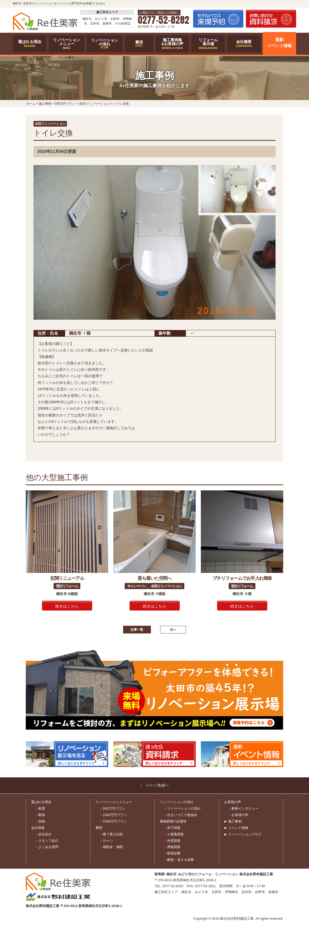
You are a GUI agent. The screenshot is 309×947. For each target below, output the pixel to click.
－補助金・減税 (111, 847)
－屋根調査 (172, 847)
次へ (173, 629)
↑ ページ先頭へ (154, 785)
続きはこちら (67, 606)
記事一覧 (137, 629)
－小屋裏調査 (174, 834)
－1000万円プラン (113, 815)
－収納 (40, 821)
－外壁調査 (172, 841)
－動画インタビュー (243, 808)
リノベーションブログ (245, 834)
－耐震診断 (172, 853)
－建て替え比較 (111, 834)
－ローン (106, 841)
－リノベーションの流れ (182, 808)
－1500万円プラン (113, 821)
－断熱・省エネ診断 (179, 860)
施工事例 (235, 821)
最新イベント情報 (279, 42)
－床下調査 (172, 828)
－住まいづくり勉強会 (180, 815)
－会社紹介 (43, 834)
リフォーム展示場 (208, 44)
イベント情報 (238, 828)
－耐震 (40, 808)
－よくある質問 (46, 847)
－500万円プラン (112, 808)
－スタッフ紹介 (46, 841)
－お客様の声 (238, 815)
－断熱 (40, 815)
